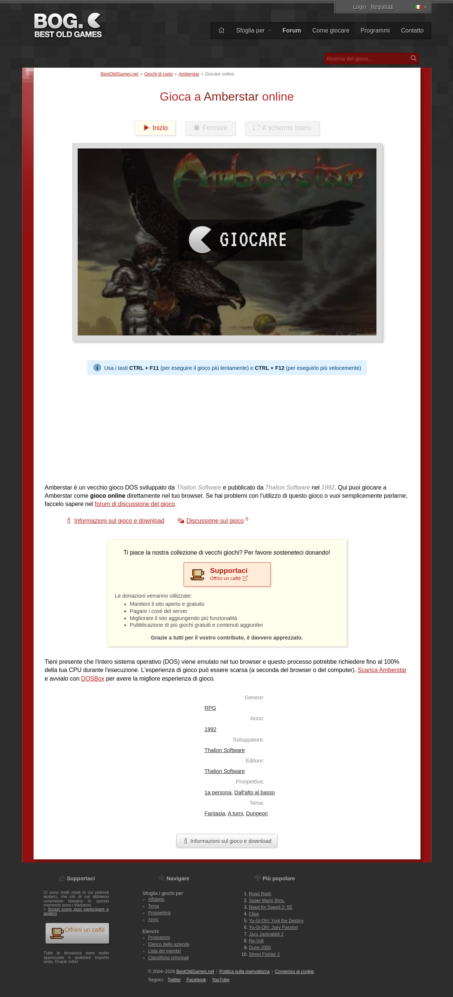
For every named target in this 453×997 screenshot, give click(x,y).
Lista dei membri (164, 951)
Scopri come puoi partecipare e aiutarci (76, 911)
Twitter (174, 979)
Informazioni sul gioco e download (227, 841)
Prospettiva (159, 912)
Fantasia (215, 813)
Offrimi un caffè (77, 933)
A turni (235, 813)
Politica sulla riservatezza (244, 971)
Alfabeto (156, 899)
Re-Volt (256, 941)
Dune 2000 (260, 947)
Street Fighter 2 (264, 954)
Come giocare (331, 30)
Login (359, 7)
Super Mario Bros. (267, 900)
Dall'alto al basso (255, 792)
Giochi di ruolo (158, 74)
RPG (210, 708)
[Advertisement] (227, 427)
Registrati (382, 7)
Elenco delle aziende (169, 944)
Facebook (196, 979)
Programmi (375, 30)
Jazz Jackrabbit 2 (266, 934)
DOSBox (92, 678)
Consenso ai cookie (294, 971)
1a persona (218, 792)
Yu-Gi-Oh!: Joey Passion (273, 927)
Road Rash (260, 893)
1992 (211, 729)
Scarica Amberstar (382, 670)
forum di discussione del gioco (135, 504)
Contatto (412, 30)
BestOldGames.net (120, 74)
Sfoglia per (253, 30)
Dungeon (257, 813)
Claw (254, 914)
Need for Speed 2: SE (271, 907)
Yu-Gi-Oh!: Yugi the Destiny (276, 920)
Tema (153, 906)
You (220, 979)
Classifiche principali (168, 957)
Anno (153, 919)
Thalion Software (225, 750)
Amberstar (189, 74)
